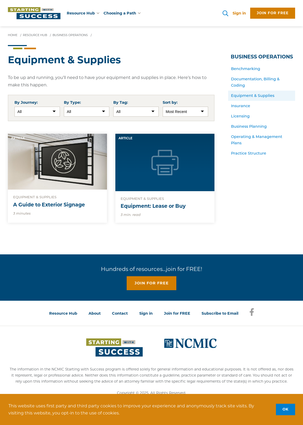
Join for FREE (177, 313)
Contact (120, 313)
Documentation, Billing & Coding (255, 82)
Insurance (240, 105)
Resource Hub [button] (83, 13)
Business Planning (249, 126)
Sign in (239, 13)
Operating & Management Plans (256, 139)
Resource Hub (63, 313)
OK (286, 409)
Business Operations (262, 57)
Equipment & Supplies (252, 95)
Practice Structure (248, 153)
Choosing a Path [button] (122, 13)
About (95, 313)
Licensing (240, 116)
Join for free (273, 13)
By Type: (72, 102)
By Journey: (26, 102)
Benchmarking (245, 68)
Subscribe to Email (220, 313)
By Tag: (120, 102)
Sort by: (170, 102)
